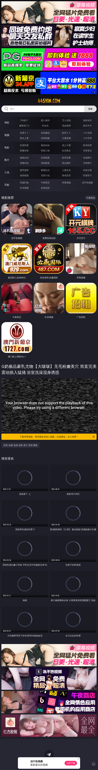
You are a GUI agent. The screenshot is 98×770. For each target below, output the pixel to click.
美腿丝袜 (24, 162)
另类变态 (87, 150)
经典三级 (45, 150)
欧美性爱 (87, 145)
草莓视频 (66, 182)
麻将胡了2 (24, 125)
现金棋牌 (66, 125)
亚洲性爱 (24, 145)
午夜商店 (45, 182)
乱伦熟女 (66, 150)
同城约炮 (24, 182)
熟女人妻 (24, 138)
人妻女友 (66, 170)
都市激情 (24, 170)
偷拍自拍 (45, 145)
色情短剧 (45, 187)
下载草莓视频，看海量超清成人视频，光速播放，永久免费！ (57, 437)
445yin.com (49, 101)
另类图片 (87, 162)
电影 (6, 147)
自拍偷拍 (45, 132)
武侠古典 (87, 170)
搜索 (90, 108)
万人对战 (66, 120)
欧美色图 (66, 157)
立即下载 (70, 763)
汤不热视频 (87, 182)
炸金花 (45, 125)
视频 (6, 135)
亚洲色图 (45, 157)
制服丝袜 (24, 150)
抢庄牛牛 (87, 125)
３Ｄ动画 (87, 132)
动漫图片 (87, 157)
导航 (6, 184)
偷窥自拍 (24, 157)
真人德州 (45, 120)
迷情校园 (24, 175)
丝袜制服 (45, 138)
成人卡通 (66, 145)
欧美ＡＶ (66, 132)
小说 (6, 172)
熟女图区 (66, 162)
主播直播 (66, 138)
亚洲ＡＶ (24, 132)
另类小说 (45, 175)
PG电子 (24, 120)
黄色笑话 (66, 175)
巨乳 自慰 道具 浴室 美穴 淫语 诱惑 (20, 445)
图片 (6, 160)
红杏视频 (24, 187)
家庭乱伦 (45, 170)
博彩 (6, 122)
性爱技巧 (87, 175)
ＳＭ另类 (87, 138)
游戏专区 (87, 120)
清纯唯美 (45, 162)
